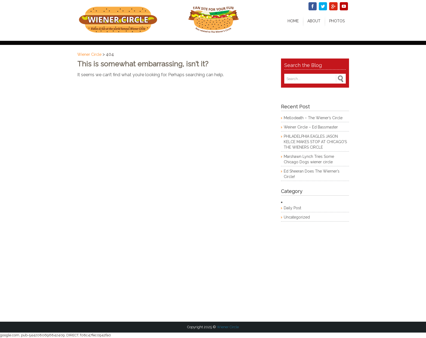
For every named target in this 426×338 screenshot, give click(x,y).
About (313, 21)
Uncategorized (297, 217)
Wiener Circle (89, 54)
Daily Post (292, 208)
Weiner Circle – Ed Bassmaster (311, 127)
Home (293, 21)
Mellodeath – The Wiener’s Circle (313, 118)
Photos (337, 21)
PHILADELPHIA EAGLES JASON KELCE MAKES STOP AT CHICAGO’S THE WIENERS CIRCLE (315, 141)
